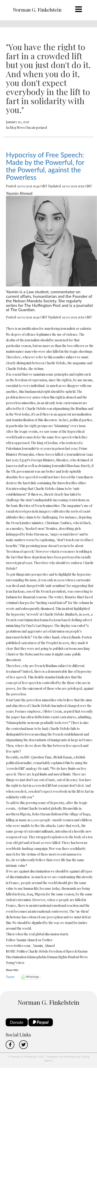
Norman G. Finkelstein (37, 9)
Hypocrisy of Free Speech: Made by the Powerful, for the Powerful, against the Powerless (45, 166)
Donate (16, 1022)
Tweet (10, 977)
